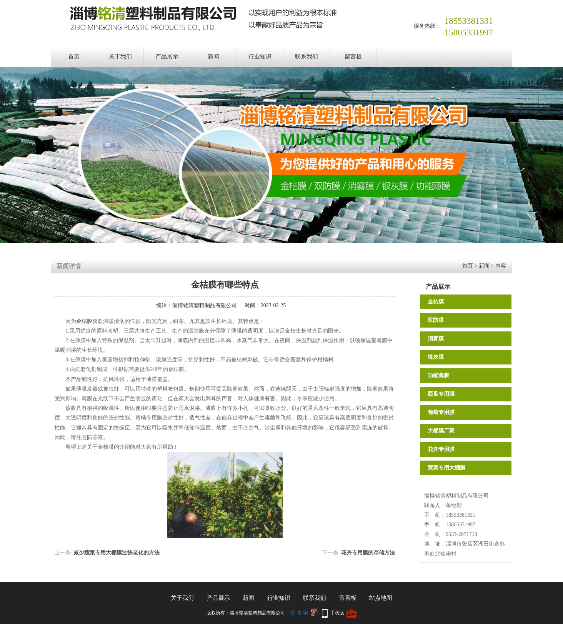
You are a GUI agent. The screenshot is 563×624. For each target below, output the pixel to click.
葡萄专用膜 (441, 412)
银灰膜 (436, 357)
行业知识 (260, 56)
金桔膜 (436, 302)
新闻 (213, 56)
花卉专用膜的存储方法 (368, 553)
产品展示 (166, 56)
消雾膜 (436, 338)
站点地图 (380, 598)
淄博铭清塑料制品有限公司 (204, 305)
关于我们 (120, 56)
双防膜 (436, 320)
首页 (74, 56)
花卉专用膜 (441, 449)
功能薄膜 (438, 375)
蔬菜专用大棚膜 (446, 468)
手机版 (337, 613)
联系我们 (306, 56)
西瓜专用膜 (441, 394)
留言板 (353, 56)
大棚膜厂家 (441, 431)
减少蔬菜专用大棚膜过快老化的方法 (116, 553)
